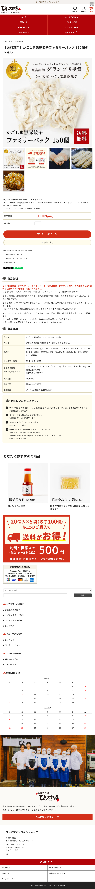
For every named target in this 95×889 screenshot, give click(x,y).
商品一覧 (23, 22)
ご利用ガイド (71, 22)
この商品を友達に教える (12, 254)
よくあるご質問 (71, 27)
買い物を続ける (9, 262)
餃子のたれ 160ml (17, 505)
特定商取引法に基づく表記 (58, 873)
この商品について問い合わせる (15, 258)
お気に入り (47, 242)
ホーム (23, 17)
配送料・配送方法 (55, 868)
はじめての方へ (71, 17)
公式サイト (69, 32)
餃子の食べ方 (23, 27)
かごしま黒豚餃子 (16, 41)
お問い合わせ (23, 32)
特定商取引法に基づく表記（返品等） (18, 250)
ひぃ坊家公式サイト (46, 817)
